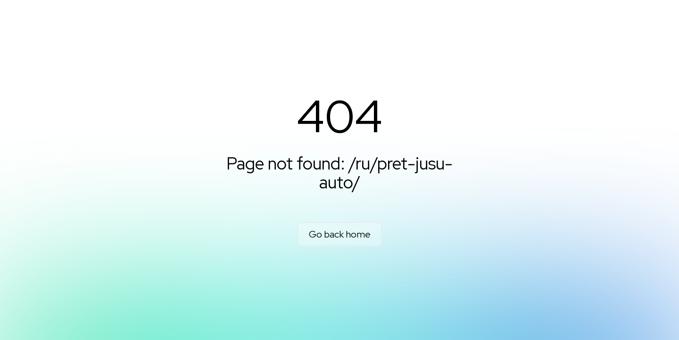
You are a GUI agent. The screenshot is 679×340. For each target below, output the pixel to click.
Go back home (340, 234)
